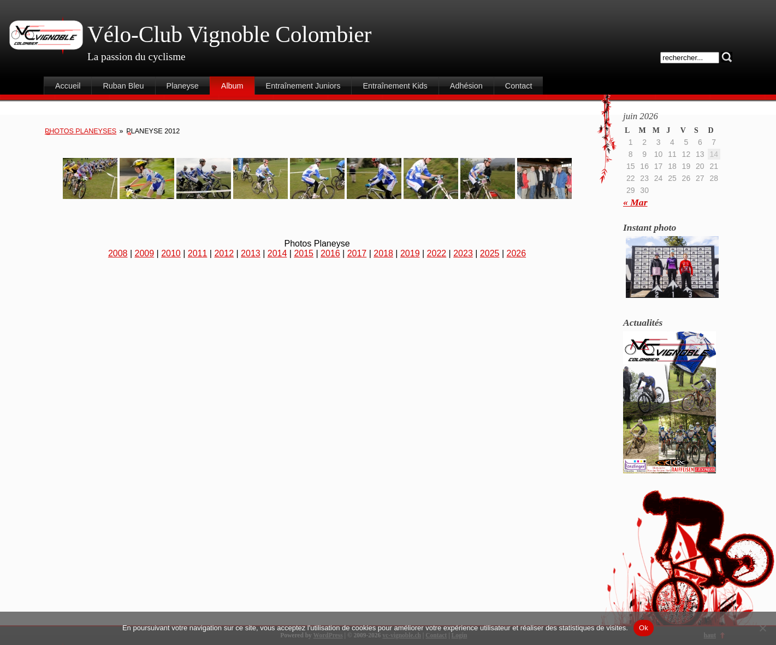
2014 (277, 253)
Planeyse (183, 85)
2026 (516, 253)
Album (232, 85)
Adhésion (466, 85)
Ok (643, 628)
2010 (171, 253)
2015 (303, 253)
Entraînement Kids (395, 85)
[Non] (762, 628)
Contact (518, 85)
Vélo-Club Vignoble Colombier (229, 34)
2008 (118, 253)
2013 (250, 253)
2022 (437, 253)
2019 (410, 253)
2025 (490, 253)
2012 (224, 253)
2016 (330, 253)
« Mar (635, 202)
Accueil (67, 85)
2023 (463, 253)
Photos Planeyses (80, 131)
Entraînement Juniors (303, 85)
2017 (357, 253)
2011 (198, 253)
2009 (145, 253)
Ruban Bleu (123, 85)
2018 (383, 253)
